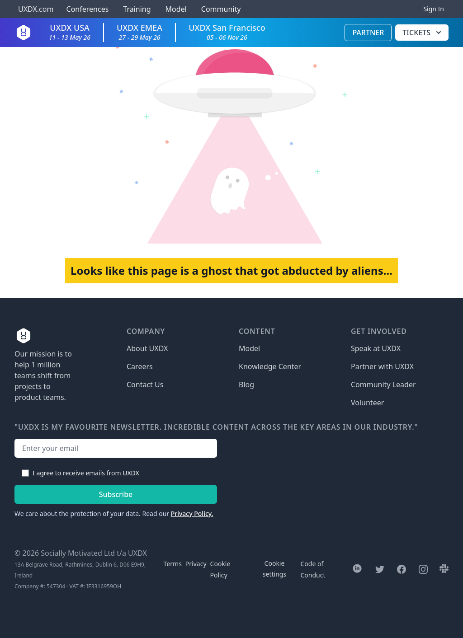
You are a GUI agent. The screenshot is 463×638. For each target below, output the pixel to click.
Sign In (433, 9)
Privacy (196, 563)
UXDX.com (35, 9)
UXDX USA (69, 32)
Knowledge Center (270, 366)
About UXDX (147, 348)
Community (221, 9)
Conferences (86, 9)
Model (176, 9)
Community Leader (383, 384)
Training (137, 9)
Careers (140, 366)
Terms (173, 563)
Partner (368, 33)
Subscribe (116, 494)
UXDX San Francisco (227, 32)
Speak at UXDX (376, 348)
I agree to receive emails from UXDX (86, 473)
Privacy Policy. (192, 513)
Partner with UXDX (382, 366)
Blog (246, 384)
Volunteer (367, 403)
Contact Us (145, 384)
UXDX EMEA (139, 32)
